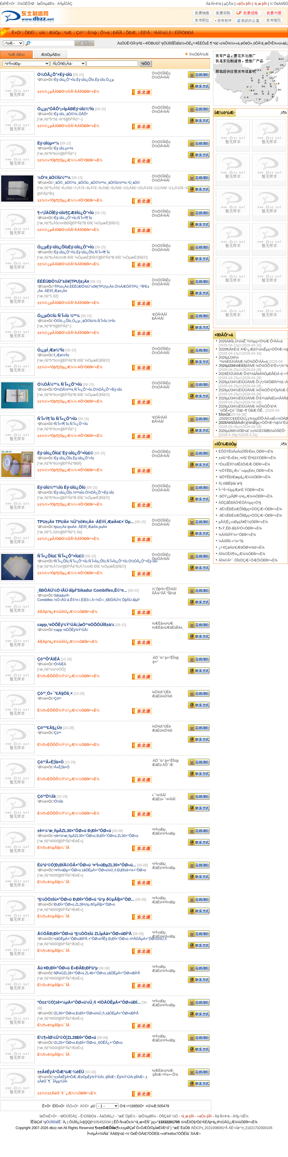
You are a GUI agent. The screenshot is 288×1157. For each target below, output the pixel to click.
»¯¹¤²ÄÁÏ (159, 795)
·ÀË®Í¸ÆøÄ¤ (88, 527)
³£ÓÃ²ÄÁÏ (159, 314)
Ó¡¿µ (110, 80)
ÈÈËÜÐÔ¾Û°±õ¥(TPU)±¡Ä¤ (92, 287)
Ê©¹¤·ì (75, 600)
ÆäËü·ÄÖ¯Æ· (163, 765)
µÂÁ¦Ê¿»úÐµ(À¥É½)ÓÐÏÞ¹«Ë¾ (243, 522)
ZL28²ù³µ (82, 904)
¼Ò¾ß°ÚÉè (161, 692)
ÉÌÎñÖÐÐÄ (184, 32)
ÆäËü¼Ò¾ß (162, 696)
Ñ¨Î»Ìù (102, 321)
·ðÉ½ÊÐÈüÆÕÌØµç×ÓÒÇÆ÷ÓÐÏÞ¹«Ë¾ (250, 509)
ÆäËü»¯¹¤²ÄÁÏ (163, 799)
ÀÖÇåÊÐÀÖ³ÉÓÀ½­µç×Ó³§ (240, 503)
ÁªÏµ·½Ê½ (240, 1116)
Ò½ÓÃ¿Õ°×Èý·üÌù (107, 390)
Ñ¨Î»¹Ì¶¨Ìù (84, 218)
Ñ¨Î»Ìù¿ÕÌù (97, 561)
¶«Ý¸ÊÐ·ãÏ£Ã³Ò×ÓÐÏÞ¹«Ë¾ (240, 528)
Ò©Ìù (58, 321)
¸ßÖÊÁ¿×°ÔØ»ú (109, 1043)
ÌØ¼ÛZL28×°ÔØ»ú (69, 973)
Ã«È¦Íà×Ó (61, 767)
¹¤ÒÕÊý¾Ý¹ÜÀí (75, 630)
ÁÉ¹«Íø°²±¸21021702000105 (250, 1128)
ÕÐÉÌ (29, 32)
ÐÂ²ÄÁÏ (158, 319)
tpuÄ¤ (71, 527)
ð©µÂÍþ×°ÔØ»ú (102, 904)
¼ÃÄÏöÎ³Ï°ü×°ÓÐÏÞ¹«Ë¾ (237, 535)
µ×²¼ (69, 148)
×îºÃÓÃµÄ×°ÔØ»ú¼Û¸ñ (147, 939)
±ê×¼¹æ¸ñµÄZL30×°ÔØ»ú (75, 836)
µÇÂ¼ (229, 4)
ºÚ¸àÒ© (134, 183)
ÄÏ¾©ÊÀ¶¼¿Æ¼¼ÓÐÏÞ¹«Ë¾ (242, 554)
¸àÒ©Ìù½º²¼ (117, 183)
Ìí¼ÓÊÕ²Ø (26, 4)
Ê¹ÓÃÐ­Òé (88, 1116)
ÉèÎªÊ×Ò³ (7, 4)
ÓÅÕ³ (83, 114)
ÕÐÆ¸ (131, 32)
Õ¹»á (104, 32)
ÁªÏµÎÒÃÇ (64, 4)
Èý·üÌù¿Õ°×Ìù (64, 80)
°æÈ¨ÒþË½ (126, 1116)
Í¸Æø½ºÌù (61, 355)
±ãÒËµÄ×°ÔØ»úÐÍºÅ (70, 939)
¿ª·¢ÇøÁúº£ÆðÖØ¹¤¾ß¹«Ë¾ (242, 547)
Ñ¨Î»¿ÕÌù (61, 561)
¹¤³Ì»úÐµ (159, 829)
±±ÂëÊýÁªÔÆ (65, 1077)
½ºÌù (111, 321)
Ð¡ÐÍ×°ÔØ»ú (106, 836)
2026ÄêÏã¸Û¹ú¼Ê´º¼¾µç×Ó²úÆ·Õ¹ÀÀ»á (250, 341)
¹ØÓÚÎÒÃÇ (69, 1116)
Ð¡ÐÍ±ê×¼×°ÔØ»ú (131, 870)
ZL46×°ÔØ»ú (95, 973)
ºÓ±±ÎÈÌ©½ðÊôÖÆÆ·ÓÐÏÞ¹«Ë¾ (244, 464)
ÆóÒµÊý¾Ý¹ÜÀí (90, 1077)
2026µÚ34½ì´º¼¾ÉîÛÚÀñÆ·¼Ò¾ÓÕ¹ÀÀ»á (243, 360)
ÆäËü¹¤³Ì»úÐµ (163, 833)
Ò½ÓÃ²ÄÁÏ (160, 77)
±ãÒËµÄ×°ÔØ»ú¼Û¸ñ (99, 870)
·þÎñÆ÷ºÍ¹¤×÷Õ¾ (165, 1075)
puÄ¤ (103, 527)
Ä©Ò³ (84, 1106)
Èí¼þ (92, 32)
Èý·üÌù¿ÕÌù (85, 80)
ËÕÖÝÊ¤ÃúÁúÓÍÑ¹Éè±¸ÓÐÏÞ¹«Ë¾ (246, 451)
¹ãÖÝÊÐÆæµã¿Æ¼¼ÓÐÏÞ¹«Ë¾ (245, 477)
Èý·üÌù (100, 80)
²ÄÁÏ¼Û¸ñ (162, 32)
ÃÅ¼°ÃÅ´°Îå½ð (164, 593)
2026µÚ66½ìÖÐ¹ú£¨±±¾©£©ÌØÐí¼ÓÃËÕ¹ (252, 431)
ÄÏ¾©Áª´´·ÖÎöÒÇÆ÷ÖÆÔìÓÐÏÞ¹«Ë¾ (248, 560)
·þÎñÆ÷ (110, 1077)
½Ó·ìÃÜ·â (61, 600)
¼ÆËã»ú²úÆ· (163, 623)
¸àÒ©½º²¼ (97, 183)
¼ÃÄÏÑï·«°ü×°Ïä (231, 541)
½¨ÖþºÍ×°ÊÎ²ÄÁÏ (164, 589)
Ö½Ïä (58, 801)
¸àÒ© (58, 183)
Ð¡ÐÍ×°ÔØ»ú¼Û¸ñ (90, 1013)
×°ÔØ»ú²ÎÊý (97, 939)
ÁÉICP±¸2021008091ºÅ (209, 1128)
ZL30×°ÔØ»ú (127, 836)
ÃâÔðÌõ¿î (106, 1116)
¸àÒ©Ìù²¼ (89, 321)
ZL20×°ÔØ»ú (64, 1043)
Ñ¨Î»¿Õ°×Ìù (83, 390)
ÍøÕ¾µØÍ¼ (46, 4)
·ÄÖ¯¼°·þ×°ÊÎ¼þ (165, 658)
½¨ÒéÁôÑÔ (279, 4)
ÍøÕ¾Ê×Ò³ (48, 1116)
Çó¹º (80, 32)
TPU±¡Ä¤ (61, 287)
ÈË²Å (145, 32)
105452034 (102, 1122)
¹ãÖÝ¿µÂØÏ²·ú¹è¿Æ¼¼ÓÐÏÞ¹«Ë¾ (246, 496)
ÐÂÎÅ (117, 32)
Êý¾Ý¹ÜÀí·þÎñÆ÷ (131, 1077)
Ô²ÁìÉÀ (60, 664)
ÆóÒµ (55, 32)
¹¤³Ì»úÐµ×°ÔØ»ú (67, 870)
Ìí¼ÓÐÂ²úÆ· (199, 54)
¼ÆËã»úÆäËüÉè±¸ (168, 627)
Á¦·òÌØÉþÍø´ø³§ (230, 483)
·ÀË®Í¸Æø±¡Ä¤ (55, 291)
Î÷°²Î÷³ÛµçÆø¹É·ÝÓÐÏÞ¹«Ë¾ (241, 490)
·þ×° (155, 662)
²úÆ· (68, 32)
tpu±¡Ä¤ (60, 527)
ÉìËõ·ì (86, 600)
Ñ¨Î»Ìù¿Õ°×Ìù (117, 561)
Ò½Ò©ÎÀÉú (161, 73)
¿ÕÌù (67, 321)
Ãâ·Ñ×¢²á (213, 4)
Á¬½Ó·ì (97, 600)
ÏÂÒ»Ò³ (72, 1106)
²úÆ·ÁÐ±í (16, 54)
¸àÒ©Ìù (82, 183)
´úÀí (41, 32)
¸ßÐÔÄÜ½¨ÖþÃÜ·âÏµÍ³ (122, 600)
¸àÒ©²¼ (71, 114)
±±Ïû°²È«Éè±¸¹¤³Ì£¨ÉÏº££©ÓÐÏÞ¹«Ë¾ (247, 458)
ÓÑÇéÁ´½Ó (168, 1116)
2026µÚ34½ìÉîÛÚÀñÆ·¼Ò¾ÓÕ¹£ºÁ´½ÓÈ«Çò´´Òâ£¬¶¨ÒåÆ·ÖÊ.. (248, 408)
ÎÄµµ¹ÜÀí (60, 1081)
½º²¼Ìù (78, 492)
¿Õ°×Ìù (70, 218)
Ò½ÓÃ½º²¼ (63, 390)
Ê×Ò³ (16, 32)
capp (58, 630)
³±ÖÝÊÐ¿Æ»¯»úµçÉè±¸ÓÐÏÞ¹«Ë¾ (246, 471)
